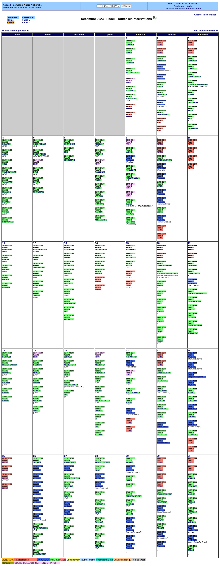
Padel (12, 22)
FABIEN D (99, 154)
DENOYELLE (162, 94)
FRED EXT (161, 401)
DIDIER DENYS (194, 273)
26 (34, 456)
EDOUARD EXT (70, 303)
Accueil (7, 5)
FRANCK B (6, 192)
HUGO (97, 470)
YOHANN (36, 383)
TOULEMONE (131, 98)
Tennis (10, 20)
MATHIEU (99, 212)
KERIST (160, 285)
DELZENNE (68, 486)
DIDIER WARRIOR (195, 325)
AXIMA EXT (99, 265)
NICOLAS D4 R (70, 365)
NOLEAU (191, 478)
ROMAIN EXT (193, 333)
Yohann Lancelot (163, 443)
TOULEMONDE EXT (164, 494)
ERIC (66, 152)
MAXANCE (6, 373)
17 (189, 243)
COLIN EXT (192, 69)
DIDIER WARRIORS (164, 160)
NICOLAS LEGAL (133, 72)
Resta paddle (162, 391)
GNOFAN (5, 269)
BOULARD (6, 144)
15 (127, 243)
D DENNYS (37, 365)
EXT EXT (191, 309)
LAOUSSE (99, 196)
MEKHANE (192, 417)
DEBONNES (161, 61)
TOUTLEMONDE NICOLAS (167, 273)
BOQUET (160, 528)
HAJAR (160, 331)
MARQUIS (130, 504)
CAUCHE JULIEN (40, 249)
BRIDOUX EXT (8, 222)
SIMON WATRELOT (102, 401)
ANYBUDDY (161, 168)
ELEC (159, 122)
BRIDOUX (6, 287)
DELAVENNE (193, 128)
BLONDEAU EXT (39, 554)
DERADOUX (7, 249)
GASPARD (130, 214)
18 (3, 350)
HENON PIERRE (39, 154)
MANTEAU (37, 401)
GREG (4, 164)
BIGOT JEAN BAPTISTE (197, 293)
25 (3, 456)
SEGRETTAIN (38, 192)
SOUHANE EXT (39, 267)
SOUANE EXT (69, 144)
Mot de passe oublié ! (31, 7)
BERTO (67, 375)
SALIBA (98, 512)
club (97, 530)
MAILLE (129, 265)
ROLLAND (99, 522)
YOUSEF (36, 295)
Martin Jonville (162, 427)
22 (127, 350)
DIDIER (160, 186)
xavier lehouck (70, 462)
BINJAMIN (68, 273)
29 (127, 456)
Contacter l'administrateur (187, 8)
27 (65, 456)
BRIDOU (5, 393)
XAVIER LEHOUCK (102, 462)
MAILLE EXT (100, 172)
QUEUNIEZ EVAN (71, 385)
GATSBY (5, 212)
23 (158, 350)
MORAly (98, 391)
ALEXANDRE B (101, 220)
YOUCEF (160, 311)
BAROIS (5, 259)
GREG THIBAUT (39, 144)
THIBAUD (37, 462)
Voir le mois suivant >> (206, 30)
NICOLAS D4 (69, 265)
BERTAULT (68, 283)
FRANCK (98, 273)
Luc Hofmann (193, 530)
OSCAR (191, 550)
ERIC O (190, 110)
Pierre (159, 303)
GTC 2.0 (168, 9)
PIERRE (160, 417)
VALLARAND (7, 182)
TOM (35, 546)
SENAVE (160, 520)
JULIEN (129, 204)
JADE (35, 259)
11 (3, 243)
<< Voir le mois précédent (15, 30)
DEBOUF (67, 538)
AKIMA (5, 154)
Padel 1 (26, 20)
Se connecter (10, 7)
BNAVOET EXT (162, 409)
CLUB (128, 275)
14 (96, 243)
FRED (159, 295)
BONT (35, 172)
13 (65, 243)
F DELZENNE (131, 170)
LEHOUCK (130, 45)
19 (34, 350)
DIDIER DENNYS (194, 76)
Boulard (67, 257)
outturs (129, 403)
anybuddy (161, 536)
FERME (129, 108)
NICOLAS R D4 (101, 249)
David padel (130, 222)
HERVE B (37, 391)
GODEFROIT (162, 502)
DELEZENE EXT (163, 114)
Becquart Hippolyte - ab (197, 377)
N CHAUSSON (131, 357)
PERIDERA (99, 546)
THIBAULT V (100, 257)
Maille (128, 383)
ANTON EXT (69, 319)
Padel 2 (26, 22)
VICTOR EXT (162, 435)
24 (189, 350)
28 (96, 456)
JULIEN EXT (131, 90)
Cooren (160, 212)
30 (158, 456)
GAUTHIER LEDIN (9, 172)
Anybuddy (161, 69)
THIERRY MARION (133, 393)
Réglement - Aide (183, 6)
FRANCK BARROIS (9, 365)
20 (65, 350)
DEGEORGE (38, 285)
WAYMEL (191, 393)
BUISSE (191, 94)
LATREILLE (192, 512)
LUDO (97, 381)
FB (96, 419)
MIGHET (98, 180)
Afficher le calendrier (205, 14)
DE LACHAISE (162, 381)
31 (189, 456)
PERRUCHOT (193, 435)
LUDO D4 (129, 152)
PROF (128, 82)
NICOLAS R (99, 144)
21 (96, 350)
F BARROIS (99, 204)
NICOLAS (191, 494)
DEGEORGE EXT (194, 301)
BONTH (160, 86)
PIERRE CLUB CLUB (72, 478)
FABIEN (129, 53)
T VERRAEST (131, 249)
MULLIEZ (129, 514)
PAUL (190, 118)
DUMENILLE (192, 401)
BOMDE (160, 341)
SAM (35, 538)
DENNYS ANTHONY (134, 496)
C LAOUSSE (69, 249)
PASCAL (36, 182)
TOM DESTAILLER (40, 528)
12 (34, 243)
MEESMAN (37, 275)
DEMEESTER (193, 102)
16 (158, 243)
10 (189, 137)
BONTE (67, 293)
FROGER (36, 373)
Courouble (130, 63)
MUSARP (129, 462)
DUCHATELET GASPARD (198, 84)
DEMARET (6, 202)
